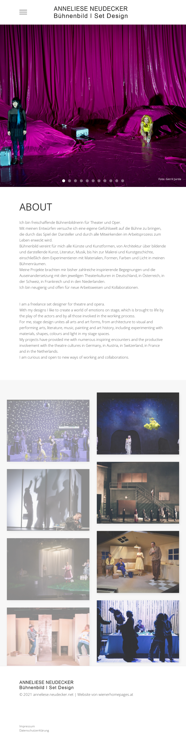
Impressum (27, 726)
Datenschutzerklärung (34, 730)
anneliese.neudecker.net (53, 694)
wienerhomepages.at (116, 694)
